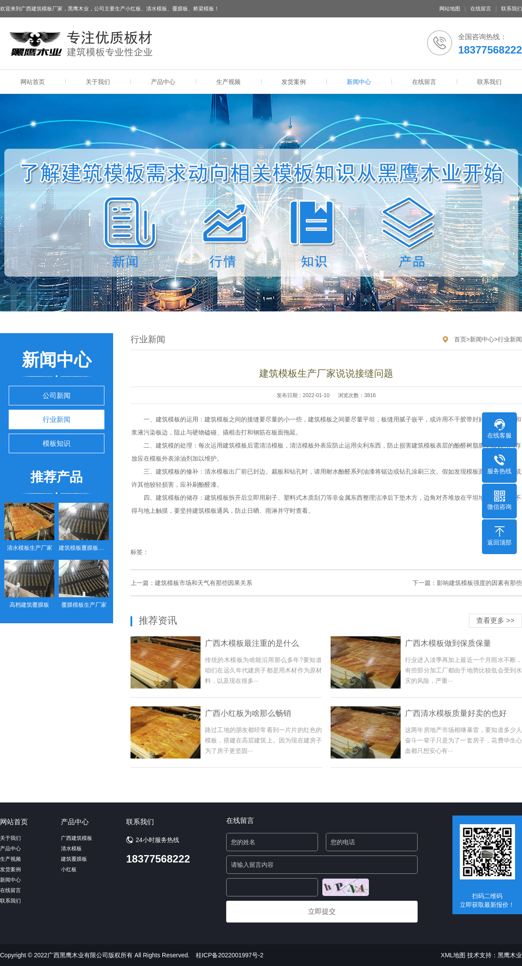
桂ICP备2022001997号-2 (230, 955)
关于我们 (98, 81)
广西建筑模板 (76, 838)
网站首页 (32, 81)
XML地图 (453, 955)
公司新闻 (56, 395)
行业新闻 (56, 419)
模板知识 (56, 443)
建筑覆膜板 (74, 859)
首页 (460, 339)
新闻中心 (359, 81)
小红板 (69, 869)
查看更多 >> (495, 620)
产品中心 (163, 81)
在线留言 (480, 9)
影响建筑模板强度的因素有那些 (479, 582)
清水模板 (71, 849)
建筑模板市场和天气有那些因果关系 (203, 582)
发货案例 (293, 81)
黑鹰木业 (510, 955)
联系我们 (511, 9)
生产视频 (228, 81)
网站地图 (449, 9)
